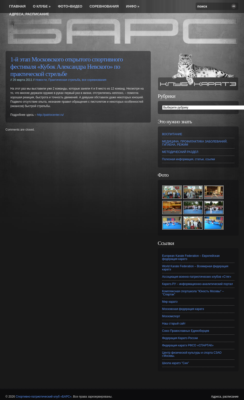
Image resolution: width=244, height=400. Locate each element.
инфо (132, 6)
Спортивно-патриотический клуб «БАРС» (44, 396)
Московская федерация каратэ (183, 309)
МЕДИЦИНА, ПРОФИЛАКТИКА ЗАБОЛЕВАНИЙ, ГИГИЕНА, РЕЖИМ (194, 143)
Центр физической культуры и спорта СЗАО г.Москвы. (192, 354)
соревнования (104, 6)
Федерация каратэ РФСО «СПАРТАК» (188, 345)
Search (233, 6)
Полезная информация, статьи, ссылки (188, 159)
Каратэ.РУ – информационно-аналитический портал (197, 284)
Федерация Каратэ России (180, 338)
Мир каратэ (170, 301)
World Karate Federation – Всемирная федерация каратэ (195, 268)
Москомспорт (171, 316)
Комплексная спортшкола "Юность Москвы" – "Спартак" (193, 293)
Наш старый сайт (174, 323)
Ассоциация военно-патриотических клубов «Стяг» (196, 276)
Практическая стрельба (64, 80)
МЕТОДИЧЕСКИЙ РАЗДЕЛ (180, 152)
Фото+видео (70, 6)
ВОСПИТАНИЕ (172, 134)
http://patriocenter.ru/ (50, 115)
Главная (17, 6)
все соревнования (94, 80)
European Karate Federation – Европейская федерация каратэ (191, 257)
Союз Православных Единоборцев (185, 331)
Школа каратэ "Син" (175, 363)
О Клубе (41, 6)
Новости (41, 80)
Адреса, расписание (29, 14)
